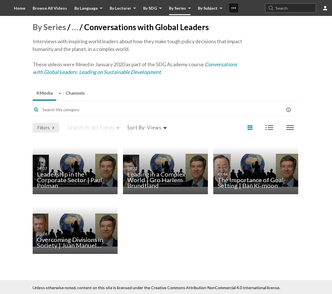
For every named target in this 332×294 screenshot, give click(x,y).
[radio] (250, 128)
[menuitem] (20, 8)
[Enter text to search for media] (150, 110)
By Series (49, 27)
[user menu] (325, 8)
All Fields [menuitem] (91, 128)
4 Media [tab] (44, 93)
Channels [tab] (72, 91)
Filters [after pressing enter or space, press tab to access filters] (45, 127)
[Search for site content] (295, 8)
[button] (288, 109)
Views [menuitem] (144, 128)
